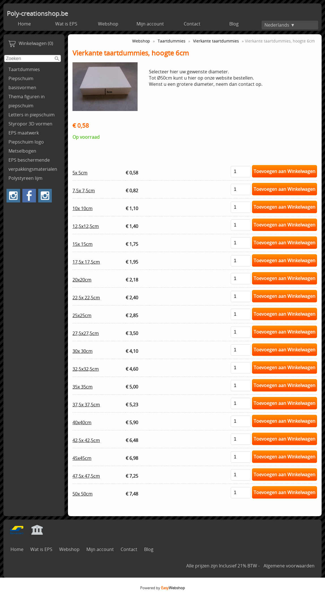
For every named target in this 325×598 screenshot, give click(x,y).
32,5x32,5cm (85, 369)
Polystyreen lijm (25, 178)
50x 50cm (82, 494)
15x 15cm (82, 244)
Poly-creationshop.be (37, 13)
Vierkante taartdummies (216, 41)
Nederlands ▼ (279, 25)
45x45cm (81, 458)
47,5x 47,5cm (86, 476)
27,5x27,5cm (85, 333)
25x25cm (81, 315)
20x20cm (81, 280)
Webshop (108, 24)
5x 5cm (79, 173)
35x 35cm (82, 387)
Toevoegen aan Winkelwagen (284, 171)
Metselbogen (22, 151)
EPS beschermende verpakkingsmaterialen (32, 164)
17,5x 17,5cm (86, 262)
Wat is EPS (66, 24)
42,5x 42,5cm (86, 440)
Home (24, 24)
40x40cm (81, 422)
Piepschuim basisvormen (22, 83)
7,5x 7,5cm (83, 190)
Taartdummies (24, 69)
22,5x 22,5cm (86, 297)
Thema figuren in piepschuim (26, 101)
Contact (192, 24)
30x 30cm (82, 351)
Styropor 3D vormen (30, 124)
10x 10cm (82, 208)
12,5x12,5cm (85, 226)
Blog (234, 24)
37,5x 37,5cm (86, 404)
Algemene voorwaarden (289, 566)
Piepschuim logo (26, 142)
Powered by (162, 587)
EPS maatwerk (23, 133)
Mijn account (150, 24)
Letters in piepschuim (31, 115)
